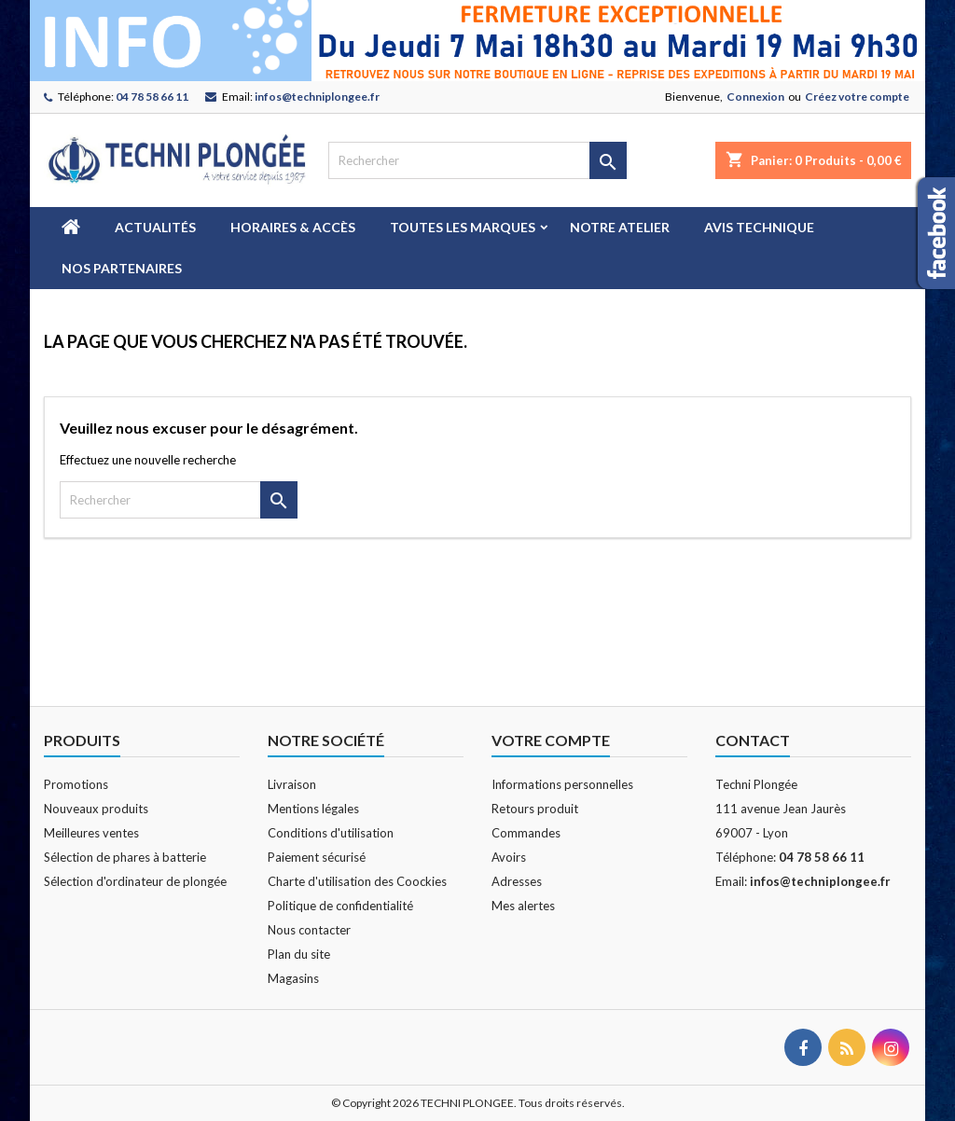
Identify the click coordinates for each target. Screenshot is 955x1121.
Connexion (755, 97)
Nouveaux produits (96, 808)
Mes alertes (523, 905)
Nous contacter (309, 929)
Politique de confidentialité (340, 905)
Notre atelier (620, 227)
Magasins (293, 978)
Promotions (76, 784)
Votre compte (550, 740)
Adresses (516, 881)
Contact (752, 740)
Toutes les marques (462, 227)
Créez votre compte (857, 97)
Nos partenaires (122, 268)
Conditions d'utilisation (331, 832)
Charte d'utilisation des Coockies (357, 881)
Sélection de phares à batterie (125, 857)
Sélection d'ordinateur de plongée (135, 881)
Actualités (155, 227)
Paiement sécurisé (317, 857)
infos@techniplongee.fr (317, 97)
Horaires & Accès (292, 227)
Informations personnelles (562, 784)
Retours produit (534, 808)
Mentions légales (313, 808)
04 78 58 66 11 (152, 97)
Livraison (292, 784)
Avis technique (759, 227)
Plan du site (299, 954)
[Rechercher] (477, 160)
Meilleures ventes (91, 832)
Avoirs (508, 857)
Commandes (526, 832)
